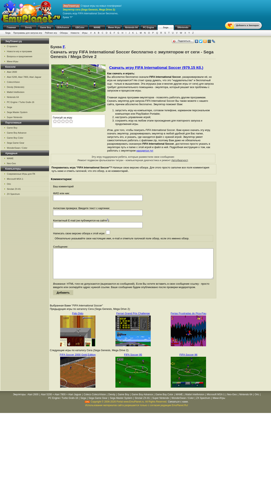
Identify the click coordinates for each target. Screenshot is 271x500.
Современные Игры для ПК (21, 174)
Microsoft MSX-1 (15, 179)
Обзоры (64, 33)
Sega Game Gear (15, 143)
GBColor (79, 27)
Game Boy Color (15, 138)
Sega (165, 27)
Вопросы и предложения (19, 56)
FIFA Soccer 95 (133, 360)
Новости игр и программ (19, 51)
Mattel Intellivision (15, 92)
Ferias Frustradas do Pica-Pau (188, 319)
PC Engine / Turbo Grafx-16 (20, 102)
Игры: (85, 33)
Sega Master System (17, 112)
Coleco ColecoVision (95, 400)
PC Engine (148, 27)
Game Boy (45, 27)
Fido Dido (77, 319)
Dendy (28, 27)
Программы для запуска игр (27, 33)
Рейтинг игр (51, 33)
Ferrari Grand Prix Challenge (133, 319)
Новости (75, 33)
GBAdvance (63, 27)
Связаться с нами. (178, 407)
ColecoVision (13, 82)
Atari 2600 (12, 72)
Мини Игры (114, 27)
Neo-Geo (11, 163)
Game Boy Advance (16, 133)
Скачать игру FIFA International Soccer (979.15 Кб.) (156, 67)
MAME (97, 27)
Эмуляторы (19, 400)
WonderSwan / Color (17, 148)
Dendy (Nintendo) (15, 87)
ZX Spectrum (13, 194)
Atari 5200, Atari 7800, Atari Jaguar (24, 77)
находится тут (144, 150)
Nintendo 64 (131, 27)
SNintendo (182, 27)
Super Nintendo (14, 117)
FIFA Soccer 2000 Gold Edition (78, 360)
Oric (9, 184)
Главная (11, 27)
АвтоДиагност (179, 160)
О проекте (12, 46)
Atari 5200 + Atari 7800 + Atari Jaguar (61, 400)
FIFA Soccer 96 (188, 360)
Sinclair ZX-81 (14, 189)
